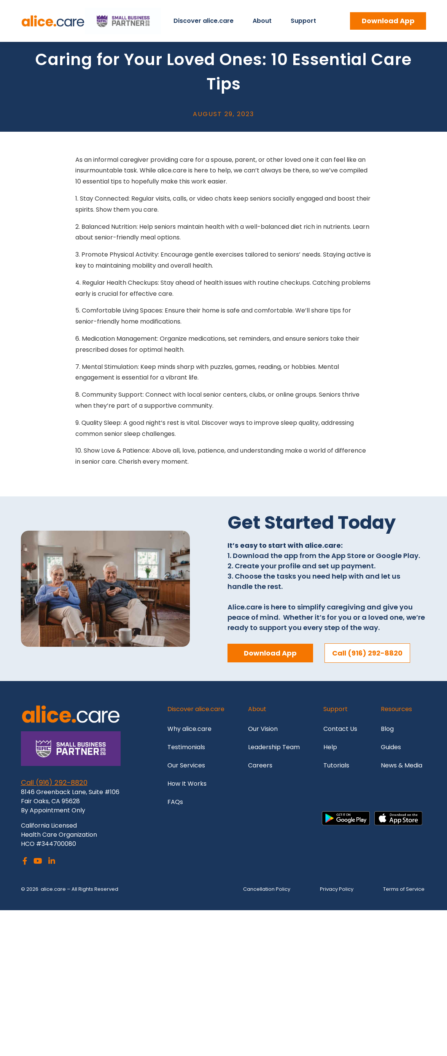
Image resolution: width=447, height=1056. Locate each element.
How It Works (187, 783)
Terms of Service (404, 889)
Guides (391, 747)
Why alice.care (189, 728)
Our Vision (263, 728)
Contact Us (340, 728)
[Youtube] (37, 861)
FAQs (175, 802)
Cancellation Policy (266, 889)
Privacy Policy (336, 889)
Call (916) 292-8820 (54, 782)
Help (330, 747)
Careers (260, 765)
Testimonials (187, 747)
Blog (387, 728)
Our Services (186, 765)
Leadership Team (274, 747)
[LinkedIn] (51, 861)
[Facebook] (24, 861)
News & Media (401, 765)
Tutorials (336, 765)
